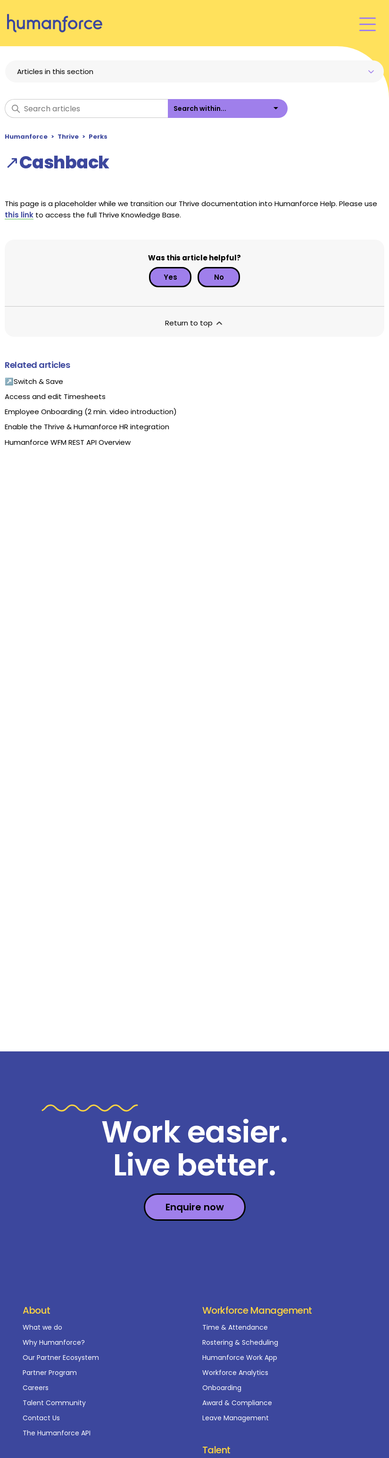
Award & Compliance (237, 1403)
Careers (36, 1387)
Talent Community (54, 1403)
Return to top (194, 323)
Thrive (68, 136)
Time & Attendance (235, 1327)
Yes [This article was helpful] (170, 277)
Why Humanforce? (54, 1342)
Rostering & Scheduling (240, 1342)
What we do (42, 1327)
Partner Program (50, 1372)
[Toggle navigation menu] (367, 23)
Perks (98, 136)
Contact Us (41, 1418)
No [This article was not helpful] (219, 277)
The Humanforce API (57, 1433)
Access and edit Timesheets (55, 396)
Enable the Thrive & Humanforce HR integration (87, 427)
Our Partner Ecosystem (61, 1357)
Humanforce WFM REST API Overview (68, 442)
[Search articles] (86, 108)
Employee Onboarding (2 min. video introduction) (91, 412)
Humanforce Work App (239, 1357)
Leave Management (235, 1418)
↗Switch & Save (34, 381)
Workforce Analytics (235, 1372)
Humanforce (26, 136)
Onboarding (221, 1387)
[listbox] (228, 108)
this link (19, 215)
